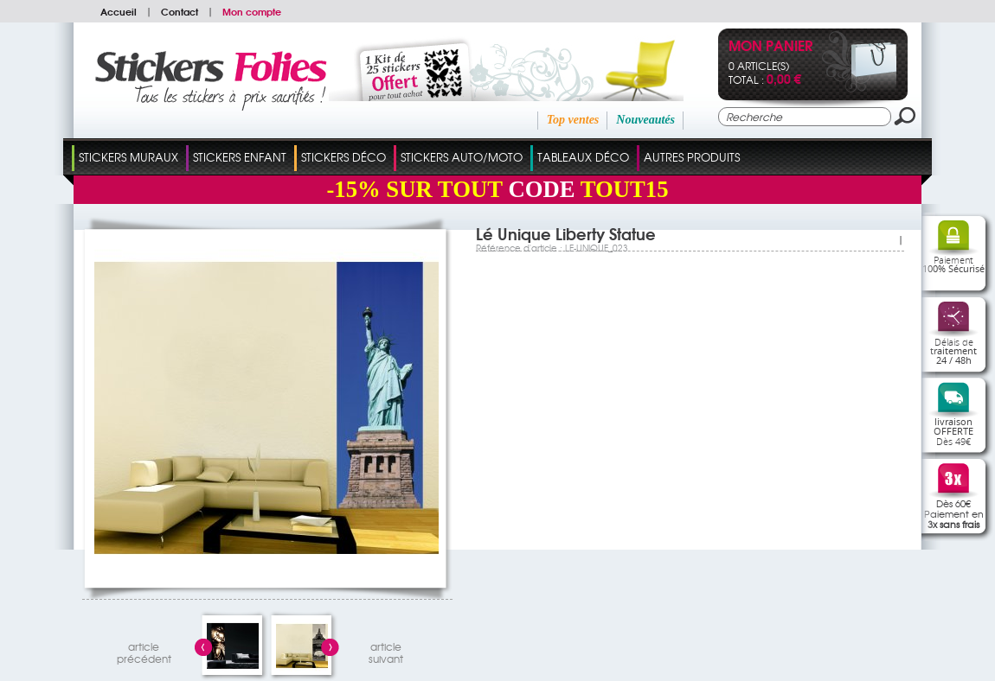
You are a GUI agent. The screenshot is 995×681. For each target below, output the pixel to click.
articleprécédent (144, 650)
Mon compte (251, 11)
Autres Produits (692, 157)
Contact (179, 11)
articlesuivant (386, 650)
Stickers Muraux (128, 157)
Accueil (118, 11)
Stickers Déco (343, 157)
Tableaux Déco (583, 157)
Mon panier (770, 47)
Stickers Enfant (239, 157)
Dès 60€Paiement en (954, 513)
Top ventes (573, 119)
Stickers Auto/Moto (462, 157)
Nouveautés (645, 119)
